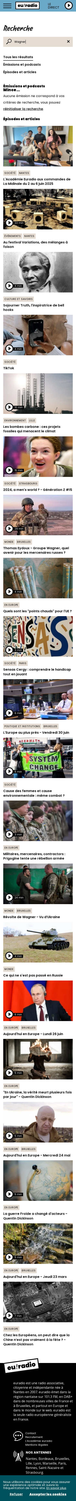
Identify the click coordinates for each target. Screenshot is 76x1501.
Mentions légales (36, 1445)
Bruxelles (24, 542)
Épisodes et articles (19, 72)
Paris (23, 663)
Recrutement (34, 1437)
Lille (32, 420)
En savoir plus (56, 1487)
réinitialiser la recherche (23, 109)
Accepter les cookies (47, 1494)
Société (10, 173)
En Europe (11, 605)
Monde (9, 542)
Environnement (15, 420)
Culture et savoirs (18, 299)
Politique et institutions (22, 726)
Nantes (24, 173)
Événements (12, 236)
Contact (30, 1433)
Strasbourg (28, 483)
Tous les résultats (18, 57)
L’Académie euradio (38, 1441)
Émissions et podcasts (22, 64)
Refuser (16, 1494)
